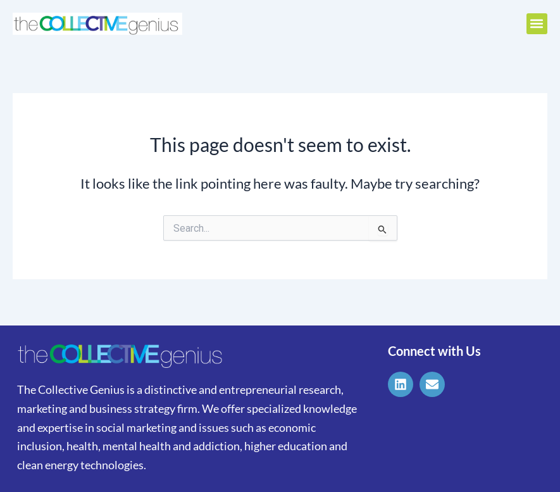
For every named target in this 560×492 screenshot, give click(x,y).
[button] (536, 23)
